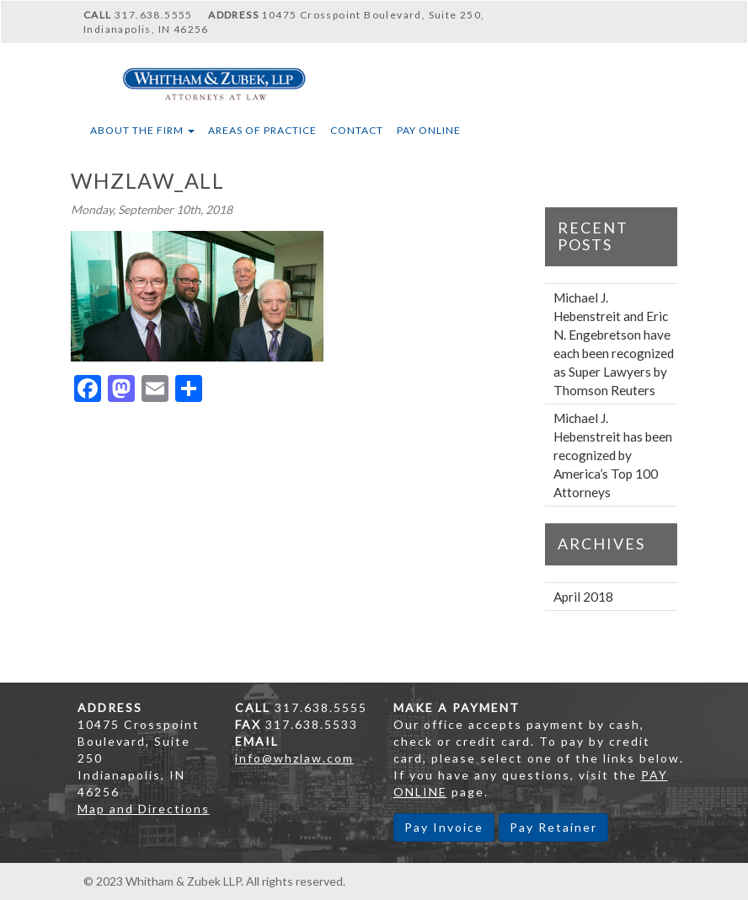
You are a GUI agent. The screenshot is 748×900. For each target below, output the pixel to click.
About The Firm (142, 130)
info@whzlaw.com (294, 758)
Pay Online (429, 130)
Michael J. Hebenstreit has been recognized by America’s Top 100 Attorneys (612, 455)
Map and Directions (143, 808)
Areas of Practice (262, 130)
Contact (356, 130)
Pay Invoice (444, 827)
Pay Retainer (553, 827)
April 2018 (583, 596)
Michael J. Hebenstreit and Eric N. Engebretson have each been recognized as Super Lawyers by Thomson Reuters (613, 344)
